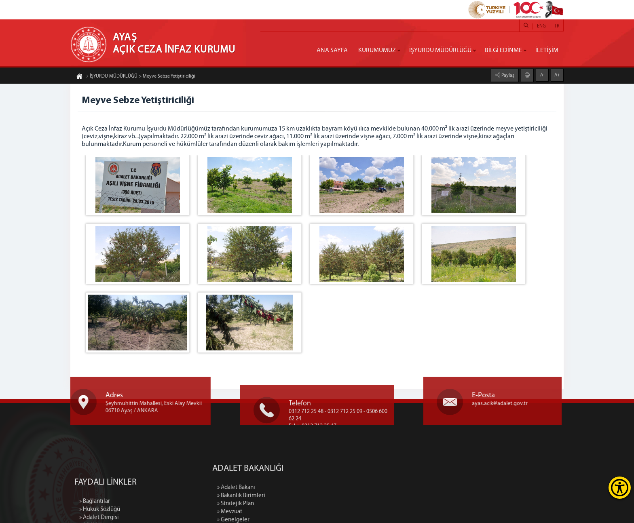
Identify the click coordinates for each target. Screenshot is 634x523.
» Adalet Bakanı (298, 426)
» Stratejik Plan (297, 442)
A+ (557, 71)
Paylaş (507, 71)
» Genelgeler (295, 458)
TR (556, 26)
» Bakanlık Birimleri (303, 434)
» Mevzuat (291, 450)
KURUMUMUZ (377, 50)
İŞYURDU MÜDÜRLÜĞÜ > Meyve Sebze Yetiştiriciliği (140, 80)
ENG (541, 26)
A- (542, 71)
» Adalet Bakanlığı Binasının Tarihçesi (325, 474)
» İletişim (290, 482)
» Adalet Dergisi (99, 515)
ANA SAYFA (332, 50)
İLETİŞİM (546, 50)
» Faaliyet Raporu (300, 466)
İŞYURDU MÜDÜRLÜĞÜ (440, 50)
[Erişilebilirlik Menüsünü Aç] (620, 488)
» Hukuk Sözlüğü (99, 507)
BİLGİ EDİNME (503, 50)
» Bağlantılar (94, 499)
